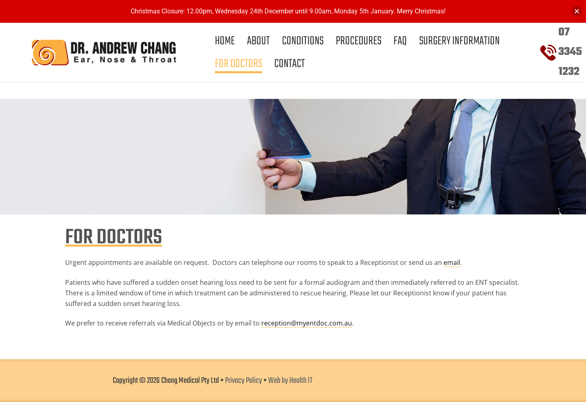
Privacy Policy (243, 380)
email (452, 262)
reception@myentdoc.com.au (306, 323)
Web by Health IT (290, 380)
